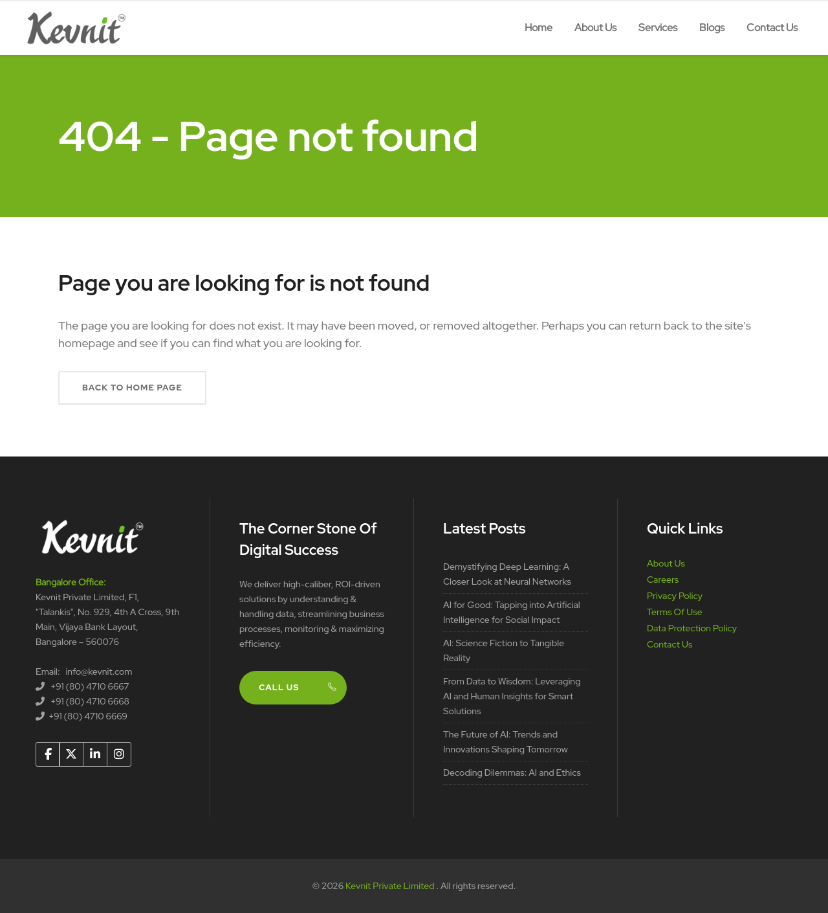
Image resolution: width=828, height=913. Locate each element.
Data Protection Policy (692, 628)
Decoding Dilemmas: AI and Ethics (512, 772)
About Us (666, 563)
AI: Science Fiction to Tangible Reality (503, 650)
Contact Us (669, 644)
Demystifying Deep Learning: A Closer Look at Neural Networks (507, 574)
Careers (663, 579)
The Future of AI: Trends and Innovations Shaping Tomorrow (505, 741)
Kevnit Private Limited (390, 886)
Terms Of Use (675, 612)
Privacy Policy (675, 596)
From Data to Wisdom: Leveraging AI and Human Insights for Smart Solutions (511, 696)
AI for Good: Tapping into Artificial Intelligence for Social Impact (511, 612)
